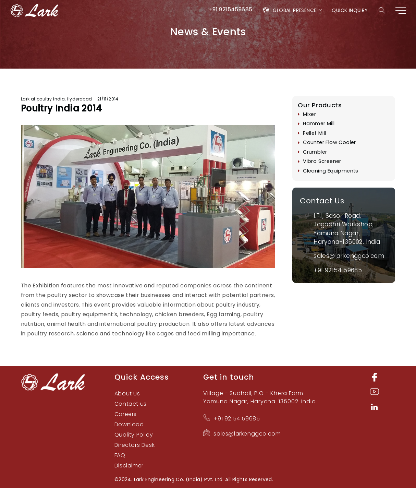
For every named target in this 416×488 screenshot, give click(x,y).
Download (129, 424)
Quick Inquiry (350, 10)
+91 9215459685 (231, 9)
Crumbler (315, 151)
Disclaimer (129, 465)
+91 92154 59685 (338, 270)
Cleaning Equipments (330, 170)
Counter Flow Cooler (329, 142)
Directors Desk (134, 445)
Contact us (130, 404)
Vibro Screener (322, 161)
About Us (127, 393)
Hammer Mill (318, 123)
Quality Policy (133, 435)
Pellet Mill (314, 133)
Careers (125, 414)
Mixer (309, 114)
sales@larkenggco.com (349, 256)
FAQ (119, 455)
